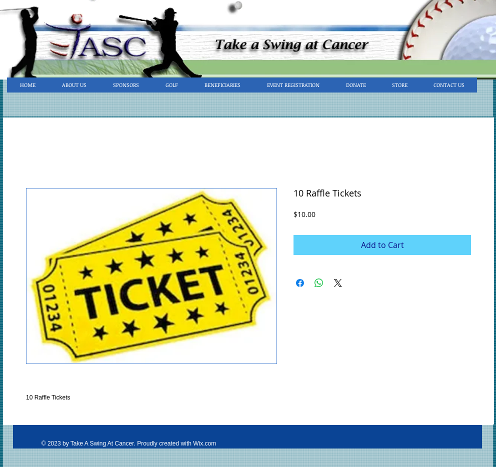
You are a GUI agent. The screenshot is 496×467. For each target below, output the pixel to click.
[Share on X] (338, 283)
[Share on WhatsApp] (319, 283)
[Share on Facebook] (300, 283)
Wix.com (204, 443)
